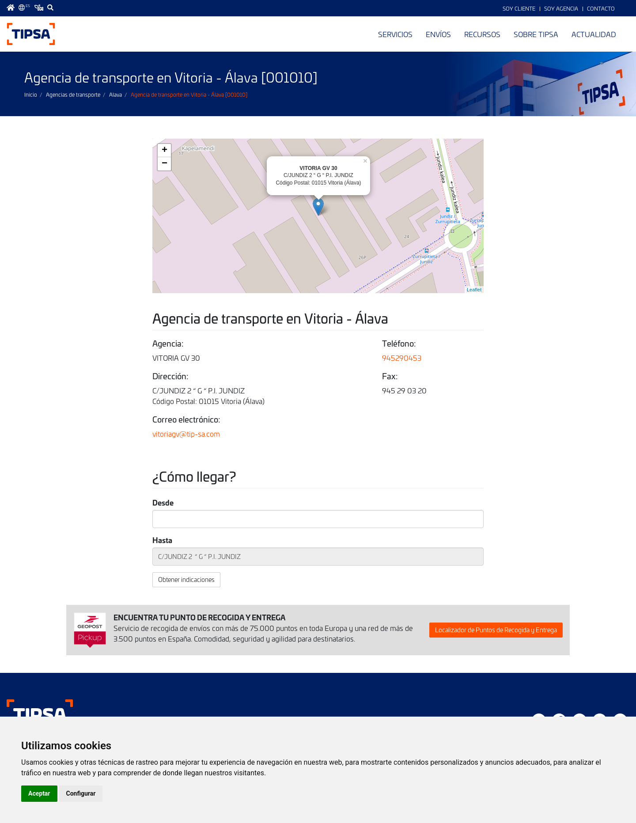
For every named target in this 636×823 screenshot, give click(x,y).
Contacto (601, 8)
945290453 (401, 357)
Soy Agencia (561, 8)
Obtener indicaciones (186, 579)
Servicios (395, 34)
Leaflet (474, 289)
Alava (115, 94)
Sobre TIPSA (536, 34)
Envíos (438, 34)
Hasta (162, 540)
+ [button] (164, 150)
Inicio (30, 94)
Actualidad (594, 34)
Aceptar (39, 793)
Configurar (81, 793)
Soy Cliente (519, 8)
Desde (163, 502)
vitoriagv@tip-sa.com (186, 433)
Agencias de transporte (73, 94)
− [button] (164, 163)
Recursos (482, 34)
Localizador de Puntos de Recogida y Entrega (496, 630)
